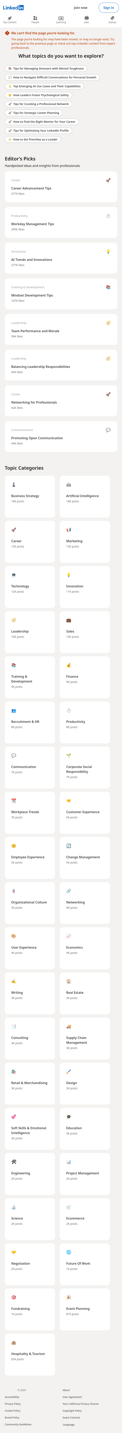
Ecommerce (75, 1218)
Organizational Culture (29, 902)
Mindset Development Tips (32, 295)
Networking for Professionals (34, 402)
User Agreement (72, 1397)
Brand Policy (12, 1417)
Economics (74, 947)
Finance (72, 676)
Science (17, 1218)
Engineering (20, 1173)
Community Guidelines (18, 1424)
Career (15, 180)
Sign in (109, 7)
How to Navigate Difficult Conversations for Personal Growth (52, 77)
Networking (75, 902)
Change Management (83, 857)
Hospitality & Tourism (28, 1354)
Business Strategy (25, 496)
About (66, 1390)
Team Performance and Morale (35, 331)
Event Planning (78, 1308)
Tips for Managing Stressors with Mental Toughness (46, 68)
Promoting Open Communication (37, 438)
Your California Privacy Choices (81, 1404)
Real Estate (74, 992)
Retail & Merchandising (29, 1083)
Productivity (19, 216)
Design (71, 1083)
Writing (17, 992)
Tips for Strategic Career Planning (33, 113)
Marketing (74, 541)
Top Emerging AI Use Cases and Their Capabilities (44, 86)
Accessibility (12, 1397)
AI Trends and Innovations (31, 259)
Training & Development (27, 287)
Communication (22, 430)
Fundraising (20, 1308)
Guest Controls (71, 1417)
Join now (80, 7)
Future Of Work (78, 1263)
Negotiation (20, 1263)
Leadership (18, 323)
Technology (20, 586)
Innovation (18, 251)
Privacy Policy (13, 1404)
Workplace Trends (25, 812)
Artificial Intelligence (82, 496)
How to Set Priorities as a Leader (33, 139)
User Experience (24, 947)
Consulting (19, 1037)
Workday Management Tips (32, 224)
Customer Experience (83, 812)
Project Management (82, 1173)
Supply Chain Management (76, 1040)
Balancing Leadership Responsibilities (40, 366)
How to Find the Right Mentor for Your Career (41, 122)
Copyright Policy (72, 1410)
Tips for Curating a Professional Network (38, 104)
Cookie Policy (12, 1410)
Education (74, 1128)
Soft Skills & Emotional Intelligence (28, 1130)
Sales (70, 631)
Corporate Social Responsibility (79, 769)
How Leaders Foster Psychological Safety (38, 95)
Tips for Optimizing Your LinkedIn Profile (38, 130)
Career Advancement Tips (31, 188)
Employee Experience (28, 857)
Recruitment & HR (25, 721)
